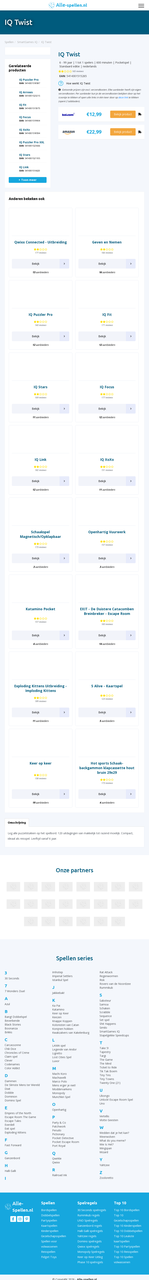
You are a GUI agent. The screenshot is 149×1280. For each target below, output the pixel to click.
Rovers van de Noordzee (115, 984)
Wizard (104, 1152)
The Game (106, 1059)
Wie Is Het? (106, 1144)
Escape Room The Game (20, 1117)
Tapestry (105, 1052)
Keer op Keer (60, 1013)
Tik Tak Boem (108, 1071)
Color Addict (12, 1068)
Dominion (11, 1096)
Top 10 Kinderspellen (127, 1224)
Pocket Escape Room (65, 1142)
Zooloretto (106, 1178)
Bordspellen (48, 1210)
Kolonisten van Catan (65, 1025)
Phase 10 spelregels (89, 1258)
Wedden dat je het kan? (114, 1133)
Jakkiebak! (58, 993)
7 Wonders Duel (15, 991)
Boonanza (11, 1028)
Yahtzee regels (86, 1234)
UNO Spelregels (87, 1220)
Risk (102, 980)
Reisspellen (48, 1248)
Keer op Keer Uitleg (89, 1253)
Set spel (104, 1020)
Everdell (9, 1125)
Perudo (56, 1130)
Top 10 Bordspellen (126, 1210)
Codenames (12, 1064)
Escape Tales (13, 1121)
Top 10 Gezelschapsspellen (126, 1217)
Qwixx (56, 1162)
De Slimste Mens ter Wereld (22, 1085)
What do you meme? (113, 1140)
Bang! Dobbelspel (16, 1017)
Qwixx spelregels (87, 1244)
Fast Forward (13, 1145)
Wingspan (106, 1148)
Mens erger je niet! (64, 1085)
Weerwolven (107, 1136)
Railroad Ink (59, 1175)
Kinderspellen (49, 1229)
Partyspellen (48, 1220)
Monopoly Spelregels (90, 1248)
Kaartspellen (49, 1224)
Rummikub (106, 987)
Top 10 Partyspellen (126, 1244)
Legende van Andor (64, 1049)
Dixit (7, 1089)
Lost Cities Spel (61, 1057)
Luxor (55, 1061)
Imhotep (57, 972)
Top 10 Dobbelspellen (127, 1229)
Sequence (106, 1016)
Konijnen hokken (62, 1029)
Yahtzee (105, 1165)
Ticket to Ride (108, 1067)
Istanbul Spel (60, 980)
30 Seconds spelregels (91, 1210)
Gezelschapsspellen (53, 1234)
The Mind (105, 1063)
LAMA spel (59, 1045)
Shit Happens (108, 1024)
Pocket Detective (63, 1138)
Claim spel (11, 1056)
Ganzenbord (12, 1158)
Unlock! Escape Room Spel (116, 1099)
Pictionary (58, 1134)
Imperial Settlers (62, 976)
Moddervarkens (62, 1089)
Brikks (8, 1032)
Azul (7, 1004)
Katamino (58, 1009)
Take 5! (104, 1048)
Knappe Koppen (62, 1021)
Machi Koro (59, 1074)
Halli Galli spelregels (89, 1229)
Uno (102, 1103)
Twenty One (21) (110, 1083)
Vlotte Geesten (109, 1120)
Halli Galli (10, 1171)
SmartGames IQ (110, 1031)
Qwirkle (57, 1158)
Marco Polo (59, 1081)
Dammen (10, 1081)
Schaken (105, 1008)
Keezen (57, 1017)
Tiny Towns (107, 1079)
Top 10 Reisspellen (126, 1248)
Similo (103, 1027)
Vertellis (104, 1116)
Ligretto (57, 1053)
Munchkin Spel (61, 1097)
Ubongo (105, 1096)
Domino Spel (13, 1100)
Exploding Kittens (15, 1132)
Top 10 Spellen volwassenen (123, 1256)
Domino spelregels (89, 1239)
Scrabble (105, 1012)
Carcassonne (13, 1045)
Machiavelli (59, 1077)
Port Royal (58, 1146)
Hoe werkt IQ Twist (74, 83)
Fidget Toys (48, 1253)
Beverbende (12, 1020)
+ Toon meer (27, 180)
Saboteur (105, 1000)
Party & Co (59, 1122)
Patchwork (59, 1126)
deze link (123, 97)
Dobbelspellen (50, 1215)
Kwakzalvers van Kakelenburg (70, 1032)
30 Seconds (12, 978)
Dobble (9, 1092)
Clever (8, 1060)
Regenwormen (109, 976)
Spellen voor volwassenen (49, 1241)
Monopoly (58, 1093)
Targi (103, 1056)
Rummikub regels (88, 1215)
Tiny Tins (105, 1075)
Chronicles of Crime (17, 1053)
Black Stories (13, 1024)
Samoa (104, 1004)
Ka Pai (56, 1005)
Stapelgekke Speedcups (114, 1035)
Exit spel (10, 1128)
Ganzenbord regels (89, 1224)
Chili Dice (10, 1049)
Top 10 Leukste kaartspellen (123, 1236)
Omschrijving (17, 822)
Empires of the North (18, 1113)
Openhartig (59, 1109)
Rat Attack (106, 972)
